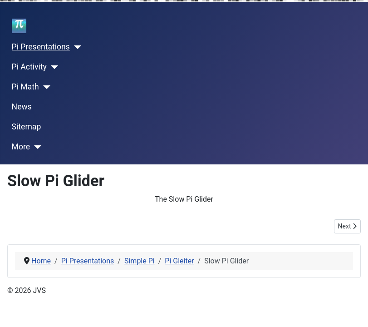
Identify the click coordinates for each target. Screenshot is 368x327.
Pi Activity (29, 66)
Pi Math (25, 86)
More (21, 146)
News (22, 106)
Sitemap (26, 126)
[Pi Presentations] (75, 47)
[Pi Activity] (52, 67)
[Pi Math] (44, 87)
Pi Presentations (41, 46)
